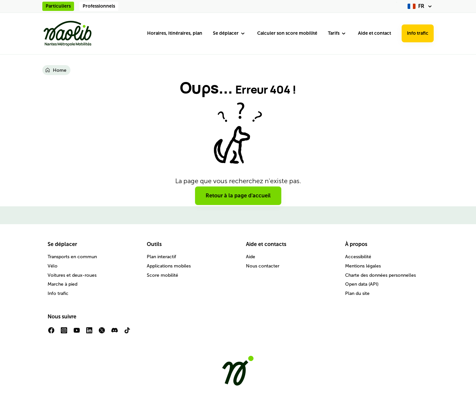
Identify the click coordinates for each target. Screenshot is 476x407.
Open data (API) (361, 284)
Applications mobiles (169, 266)
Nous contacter (262, 266)
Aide (250, 257)
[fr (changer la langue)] (421, 6)
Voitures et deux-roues (72, 275)
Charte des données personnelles (380, 275)
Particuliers (58, 6)
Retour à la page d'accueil (238, 195)
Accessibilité (358, 257)
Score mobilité (162, 275)
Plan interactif (161, 257)
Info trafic (417, 33)
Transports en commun (72, 257)
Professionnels (99, 6)
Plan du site (357, 293)
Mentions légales (363, 266)
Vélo (53, 266)
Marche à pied (62, 284)
